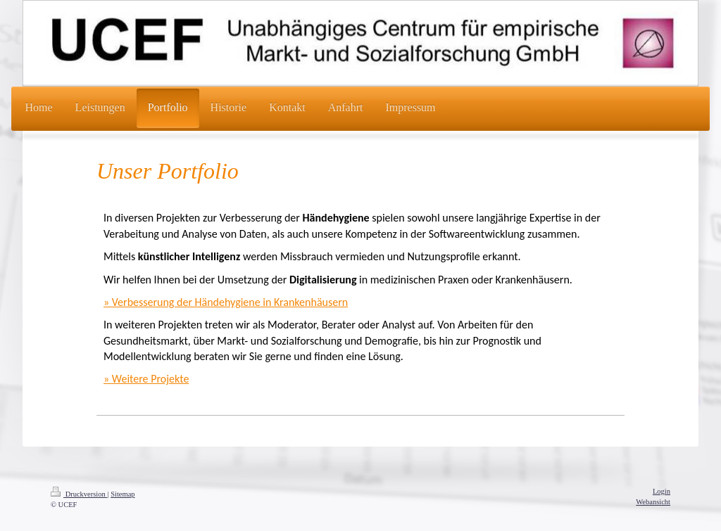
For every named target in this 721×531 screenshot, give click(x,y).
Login (661, 491)
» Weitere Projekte (146, 378)
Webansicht (653, 502)
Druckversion (79, 494)
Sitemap (122, 494)
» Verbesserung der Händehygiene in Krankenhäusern (226, 302)
